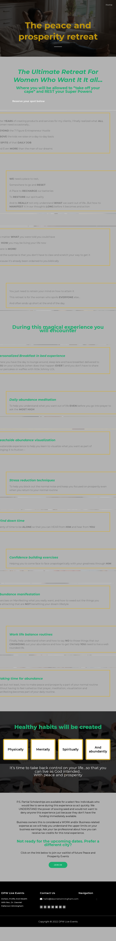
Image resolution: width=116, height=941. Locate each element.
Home (109, 5)
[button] (58, 865)
